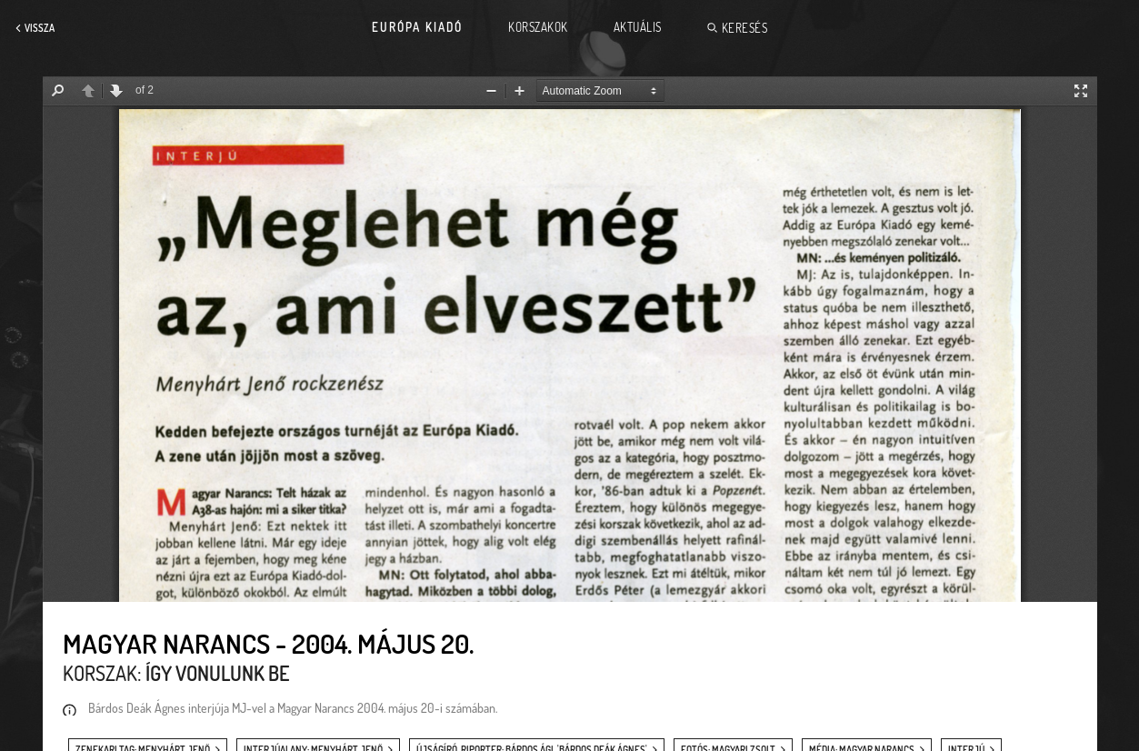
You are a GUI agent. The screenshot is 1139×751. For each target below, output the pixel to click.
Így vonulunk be (217, 673)
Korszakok (538, 27)
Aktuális (638, 27)
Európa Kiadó (417, 27)
